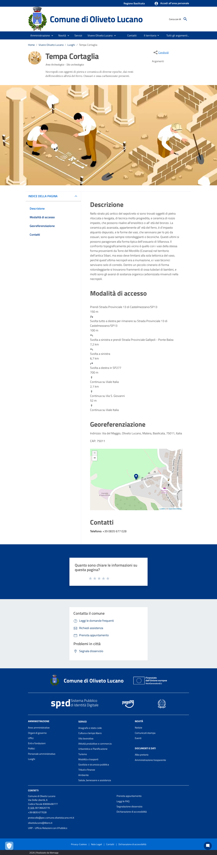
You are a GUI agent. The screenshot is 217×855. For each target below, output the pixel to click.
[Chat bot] (208, 846)
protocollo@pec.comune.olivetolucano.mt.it (51, 818)
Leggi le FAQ (123, 801)
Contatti (33, 790)
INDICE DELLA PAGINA (44, 196)
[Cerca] (185, 19)
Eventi (138, 738)
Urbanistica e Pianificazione (92, 749)
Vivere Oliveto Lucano (51, 45)
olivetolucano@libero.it (40, 823)
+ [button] (95, 453)
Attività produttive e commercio (95, 744)
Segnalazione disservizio (129, 806)
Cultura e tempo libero (90, 733)
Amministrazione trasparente (150, 760)
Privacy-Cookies (79, 844)
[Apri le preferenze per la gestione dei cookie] (9, 846)
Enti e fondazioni (36, 743)
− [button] (95, 458)
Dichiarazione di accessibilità (132, 812)
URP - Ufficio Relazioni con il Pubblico (47, 828)
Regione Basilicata (134, 3)
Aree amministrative (39, 727)
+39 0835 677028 (37, 812)
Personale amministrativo (41, 754)
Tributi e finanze (86, 770)
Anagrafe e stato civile (90, 728)
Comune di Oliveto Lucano (96, 19)
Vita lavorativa (85, 738)
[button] (171, 4)
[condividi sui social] (160, 52)
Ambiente (83, 775)
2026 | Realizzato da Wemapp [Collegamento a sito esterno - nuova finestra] (43, 852)
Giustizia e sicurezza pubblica (93, 764)
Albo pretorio (141, 755)
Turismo (82, 754)
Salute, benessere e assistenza (94, 780)
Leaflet (162, 509)
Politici (31, 748)
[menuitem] (132, 35)
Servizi (82, 721)
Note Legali (96, 844)
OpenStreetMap (174, 509)
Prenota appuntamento (129, 796)
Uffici (31, 738)
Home (31, 45)
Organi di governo (37, 733)
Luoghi (71, 45)
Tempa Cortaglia (88, 45)
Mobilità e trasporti (88, 759)
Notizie (138, 727)
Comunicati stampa (145, 733)
